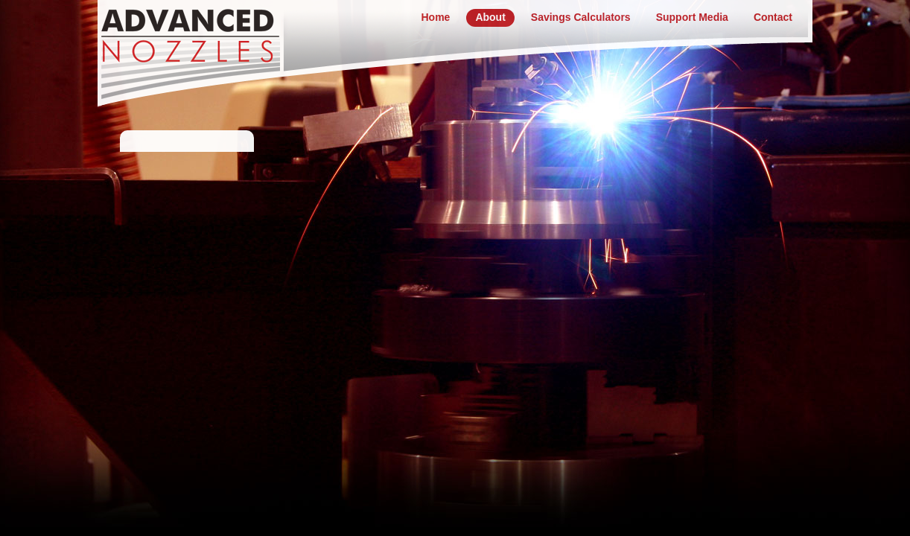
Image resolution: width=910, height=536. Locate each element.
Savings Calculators (581, 17)
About (490, 17)
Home (435, 17)
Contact (773, 17)
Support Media (692, 17)
